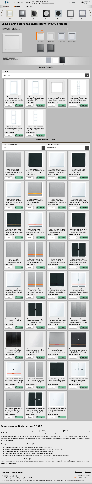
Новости (88, 472)
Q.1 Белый (40, 41)
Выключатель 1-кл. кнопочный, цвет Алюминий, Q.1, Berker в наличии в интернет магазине (13, 172)
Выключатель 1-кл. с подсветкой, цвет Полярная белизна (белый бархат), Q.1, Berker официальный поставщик (35, 232)
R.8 (58, 18)
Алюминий (48, 63)
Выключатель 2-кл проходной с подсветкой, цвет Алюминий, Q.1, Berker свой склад (35, 261)
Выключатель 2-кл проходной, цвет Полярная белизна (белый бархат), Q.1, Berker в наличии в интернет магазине (14, 292)
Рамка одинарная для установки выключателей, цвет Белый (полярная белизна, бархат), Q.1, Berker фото (57, 100)
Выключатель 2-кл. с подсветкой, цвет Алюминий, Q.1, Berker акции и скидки (35, 291)
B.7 (22, 18)
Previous (1, 13)
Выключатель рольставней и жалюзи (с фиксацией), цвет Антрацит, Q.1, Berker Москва (35, 411)
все (42, 29)
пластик (47, 29)
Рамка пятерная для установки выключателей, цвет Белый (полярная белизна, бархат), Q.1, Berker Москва (78, 100)
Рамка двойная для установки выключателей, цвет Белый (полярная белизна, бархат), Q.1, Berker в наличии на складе (35, 100)
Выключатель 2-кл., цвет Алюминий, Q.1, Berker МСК (13, 320)
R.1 (34, 18)
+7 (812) (22, 2)
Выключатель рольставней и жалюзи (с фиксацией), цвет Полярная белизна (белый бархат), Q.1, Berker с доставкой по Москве (57, 412)
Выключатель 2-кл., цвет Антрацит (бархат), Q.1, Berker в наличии (35, 320)
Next (90, 13)
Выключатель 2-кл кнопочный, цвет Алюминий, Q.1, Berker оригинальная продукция (13, 261)
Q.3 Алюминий (72, 41)
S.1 (10, 18)
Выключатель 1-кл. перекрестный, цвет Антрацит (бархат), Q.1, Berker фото (79, 171)
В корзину (19, 105)
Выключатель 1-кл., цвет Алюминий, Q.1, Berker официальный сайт (57, 230)
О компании (78, 472)
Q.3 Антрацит (50, 52)
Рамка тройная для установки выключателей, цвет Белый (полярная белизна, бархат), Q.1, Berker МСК (14, 130)
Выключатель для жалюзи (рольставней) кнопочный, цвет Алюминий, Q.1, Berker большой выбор (35, 381)
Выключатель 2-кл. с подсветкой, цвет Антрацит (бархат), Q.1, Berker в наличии (57, 291)
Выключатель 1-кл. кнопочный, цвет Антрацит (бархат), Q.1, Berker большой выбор (35, 171)
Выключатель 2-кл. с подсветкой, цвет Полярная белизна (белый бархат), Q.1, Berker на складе (79, 292)
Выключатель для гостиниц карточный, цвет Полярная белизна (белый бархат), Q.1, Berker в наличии (14, 381)
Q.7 (82, 18)
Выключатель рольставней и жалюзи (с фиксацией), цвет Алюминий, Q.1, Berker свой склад (14, 411)
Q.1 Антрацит (40, 52)
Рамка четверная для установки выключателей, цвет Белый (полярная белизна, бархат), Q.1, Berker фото (35, 130)
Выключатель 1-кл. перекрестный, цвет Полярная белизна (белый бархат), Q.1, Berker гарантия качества (14, 202)
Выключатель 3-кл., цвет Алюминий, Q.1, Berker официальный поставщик (78, 320)
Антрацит (62, 63)
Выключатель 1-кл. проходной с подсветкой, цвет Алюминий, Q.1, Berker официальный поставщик (35, 202)
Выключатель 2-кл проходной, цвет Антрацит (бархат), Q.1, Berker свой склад (79, 261)
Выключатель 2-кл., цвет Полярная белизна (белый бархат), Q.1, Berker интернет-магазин (57, 321)
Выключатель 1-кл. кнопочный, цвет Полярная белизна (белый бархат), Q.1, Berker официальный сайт (57, 172)
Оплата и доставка (48, 3)
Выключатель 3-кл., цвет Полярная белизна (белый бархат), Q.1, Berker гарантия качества (35, 351)
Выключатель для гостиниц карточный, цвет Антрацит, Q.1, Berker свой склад (78, 350)
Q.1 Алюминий (61, 41)
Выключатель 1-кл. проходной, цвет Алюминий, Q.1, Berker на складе (57, 201)
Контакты (45, 1)
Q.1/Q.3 (70, 18)
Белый (55, 63)
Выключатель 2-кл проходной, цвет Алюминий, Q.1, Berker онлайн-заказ (57, 261)
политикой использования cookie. (74, 480)
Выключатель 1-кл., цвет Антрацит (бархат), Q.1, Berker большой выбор (78, 230)
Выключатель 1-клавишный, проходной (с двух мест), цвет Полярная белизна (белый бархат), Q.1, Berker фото (78, 202)
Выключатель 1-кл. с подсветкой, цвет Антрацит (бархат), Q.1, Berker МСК (14, 230)
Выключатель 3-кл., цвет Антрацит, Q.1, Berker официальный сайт (13, 350)
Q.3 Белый (51, 41)
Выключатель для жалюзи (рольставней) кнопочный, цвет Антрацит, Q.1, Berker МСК (57, 381)
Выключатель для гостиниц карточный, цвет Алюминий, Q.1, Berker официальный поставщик (57, 351)
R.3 (46, 18)
